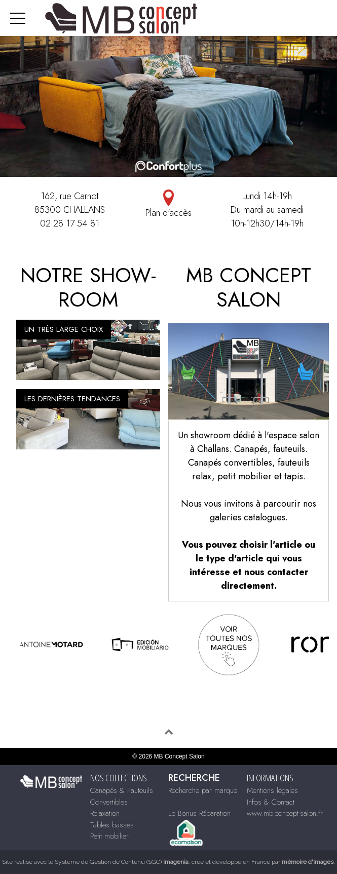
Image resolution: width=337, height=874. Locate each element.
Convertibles (109, 802)
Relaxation (105, 813)
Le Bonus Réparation (199, 813)
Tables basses (112, 824)
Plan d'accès (168, 204)
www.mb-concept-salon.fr (285, 813)
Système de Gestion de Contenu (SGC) (122, 861)
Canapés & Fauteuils (121, 790)
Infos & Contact (270, 802)
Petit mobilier (109, 836)
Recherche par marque (202, 790)
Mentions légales (272, 790)
